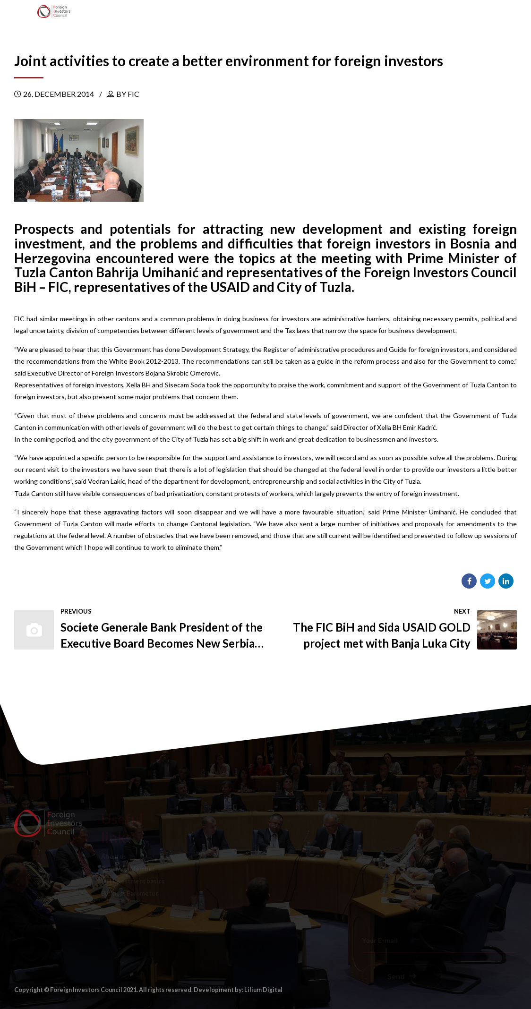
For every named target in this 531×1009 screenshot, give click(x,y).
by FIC (127, 93)
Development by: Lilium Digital (238, 989)
